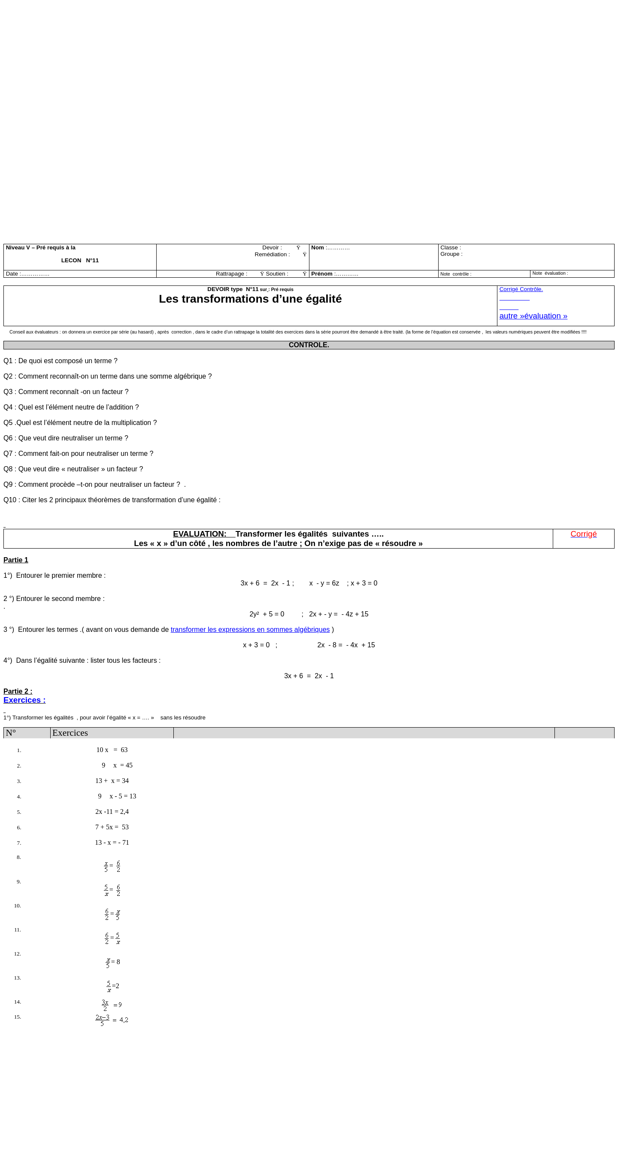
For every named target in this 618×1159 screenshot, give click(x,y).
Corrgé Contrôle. (521, 289)
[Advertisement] (260, 63)
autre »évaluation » (534, 315)
